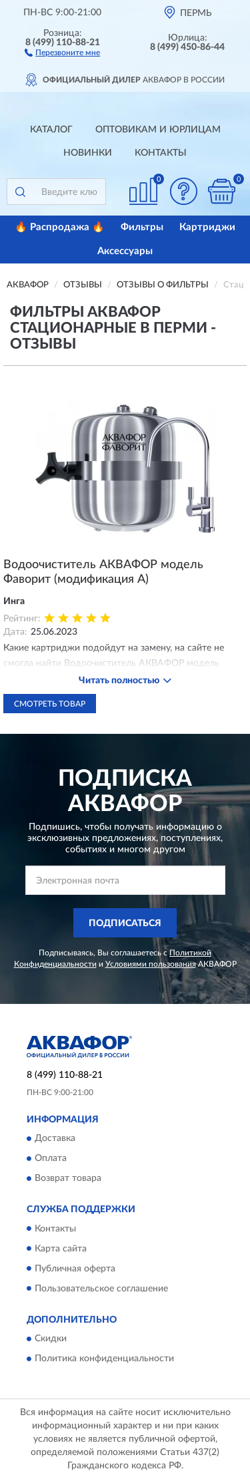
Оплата (51, 1159)
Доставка (55, 1139)
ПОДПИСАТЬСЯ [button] (125, 923)
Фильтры (142, 227)
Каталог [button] (51, 129)
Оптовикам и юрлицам (158, 129)
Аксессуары (125, 251)
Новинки (87, 153)
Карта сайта (61, 1248)
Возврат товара (68, 1179)
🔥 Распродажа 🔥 (60, 227)
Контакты (161, 153)
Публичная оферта (75, 1268)
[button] (62, 52)
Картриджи (207, 227)
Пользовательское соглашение (101, 1288)
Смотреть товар (49, 704)
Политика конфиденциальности (104, 1358)
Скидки (51, 1338)
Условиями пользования (150, 964)
